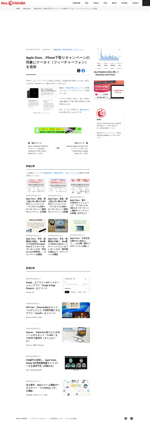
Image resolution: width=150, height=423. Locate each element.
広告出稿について (56, 418)
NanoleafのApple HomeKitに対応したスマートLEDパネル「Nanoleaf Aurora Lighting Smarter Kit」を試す (77, 148)
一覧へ (58, 148)
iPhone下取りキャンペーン (75, 88)
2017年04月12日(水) (33, 49)
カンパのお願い (71, 418)
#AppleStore (58, 49)
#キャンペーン (79, 49)
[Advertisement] (75, 26)
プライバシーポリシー (39, 418)
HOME (18, 9)
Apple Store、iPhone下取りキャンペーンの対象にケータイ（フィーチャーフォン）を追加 (65, 9)
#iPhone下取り (68, 49)
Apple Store (27, 9)
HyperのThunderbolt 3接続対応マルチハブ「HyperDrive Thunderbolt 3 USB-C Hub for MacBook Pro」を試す (38, 148)
